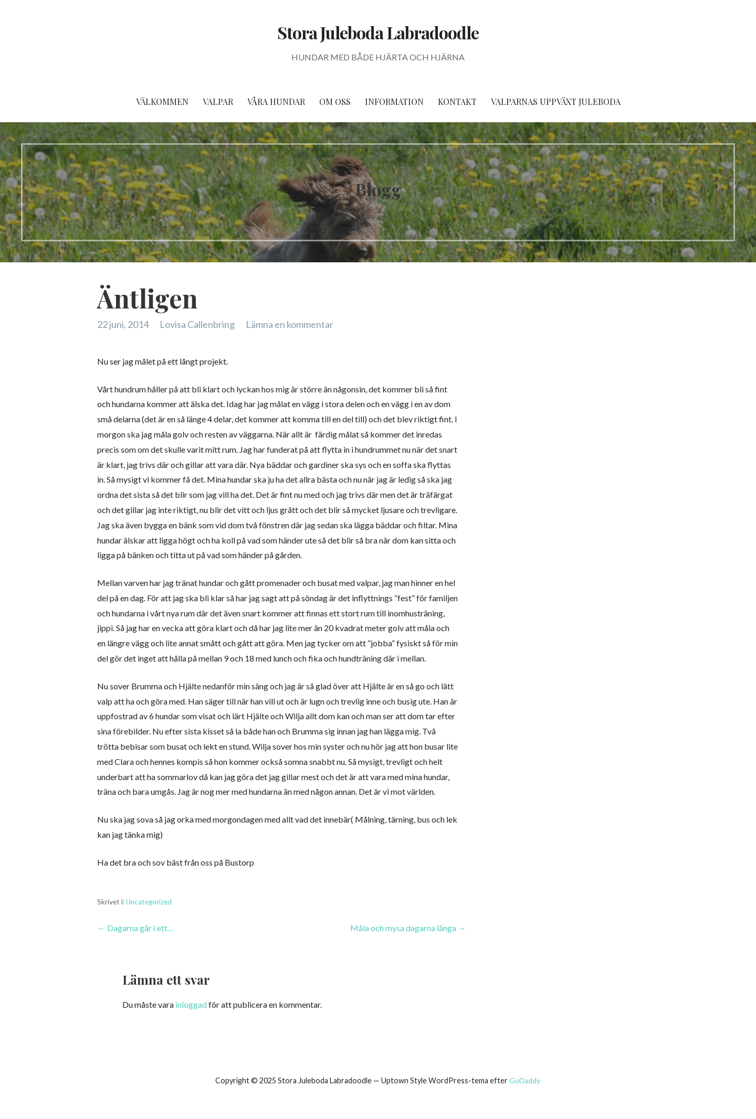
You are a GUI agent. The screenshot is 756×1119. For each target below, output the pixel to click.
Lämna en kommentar (289, 324)
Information (394, 101)
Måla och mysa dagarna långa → (408, 928)
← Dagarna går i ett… (135, 928)
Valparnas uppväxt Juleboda (556, 101)
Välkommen (162, 101)
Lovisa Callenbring (197, 324)
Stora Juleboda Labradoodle (378, 32)
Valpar (218, 101)
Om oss (335, 101)
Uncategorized (149, 902)
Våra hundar (276, 101)
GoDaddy (524, 1080)
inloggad (191, 1004)
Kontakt (457, 101)
